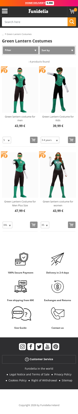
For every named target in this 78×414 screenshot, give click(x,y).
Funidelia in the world (39, 368)
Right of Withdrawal (44, 380)
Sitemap (67, 380)
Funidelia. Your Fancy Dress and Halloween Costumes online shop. (38, 11)
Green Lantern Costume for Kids (58, 118)
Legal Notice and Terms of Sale (29, 374)
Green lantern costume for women (58, 203)
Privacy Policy (62, 374)
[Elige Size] (7, 140)
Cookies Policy (18, 380)
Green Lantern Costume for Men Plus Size (20, 203)
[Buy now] (34, 140)
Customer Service (39, 359)
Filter (8, 50)
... (3, 34)
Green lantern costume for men (20, 118)
